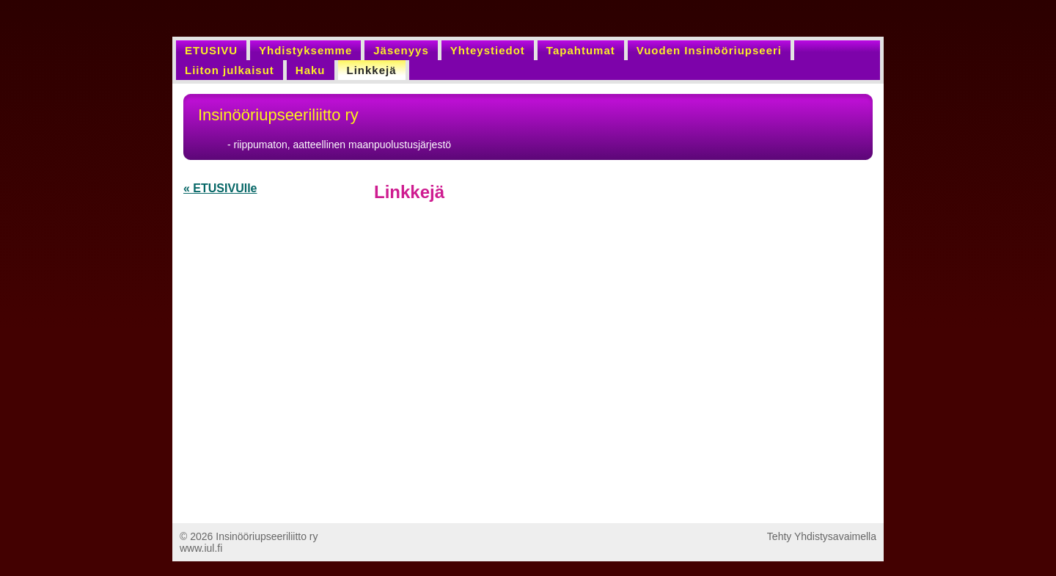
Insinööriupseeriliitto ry (278, 115)
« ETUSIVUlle (220, 188)
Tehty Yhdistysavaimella (821, 536)
